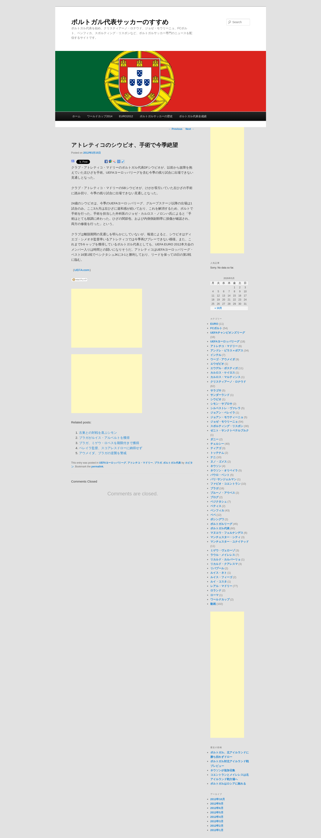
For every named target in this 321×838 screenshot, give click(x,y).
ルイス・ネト (218, 572)
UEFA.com (82, 270)
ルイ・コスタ (218, 581)
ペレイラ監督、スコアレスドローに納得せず (110, 448)
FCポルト (216, 328)
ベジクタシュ (218, 501)
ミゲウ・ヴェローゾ (222, 550)
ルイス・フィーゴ (221, 577)
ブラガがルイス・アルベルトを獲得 (104, 437)
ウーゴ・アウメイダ (222, 359)
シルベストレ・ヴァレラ (225, 408)
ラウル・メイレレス (222, 554)
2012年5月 (216, 812)
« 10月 (218, 308)
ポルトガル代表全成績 (193, 116)
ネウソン (215, 466)
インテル (215, 354)
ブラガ (158, 462)
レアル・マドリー (221, 586)
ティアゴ (215, 448)
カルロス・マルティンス (225, 377)
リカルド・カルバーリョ (225, 559)
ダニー (214, 439)
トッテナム (217, 452)
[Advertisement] (106, 318)
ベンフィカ (217, 510)
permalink (97, 466)
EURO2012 (126, 116)
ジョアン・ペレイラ (222, 412)
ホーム (76, 116)
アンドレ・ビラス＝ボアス (226, 350)
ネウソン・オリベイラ (224, 470)
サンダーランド (220, 394)
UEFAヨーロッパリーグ (112, 462)
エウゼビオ (217, 363)
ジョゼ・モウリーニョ (224, 421)
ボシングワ (217, 519)
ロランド (215, 590)
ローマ (214, 595)
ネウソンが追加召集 (222, 770)
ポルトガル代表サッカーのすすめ (120, 22)
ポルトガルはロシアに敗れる (228, 783)
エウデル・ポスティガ (224, 368)
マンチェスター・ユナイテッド (229, 541)
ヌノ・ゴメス (218, 461)
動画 (213, 603)
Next (189, 129)
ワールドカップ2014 (99, 116)
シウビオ (215, 399)
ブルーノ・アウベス (222, 492)
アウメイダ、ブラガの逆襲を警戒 (102, 453)
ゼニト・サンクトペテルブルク (229, 430)
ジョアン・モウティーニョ (226, 417)
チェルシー (217, 443)
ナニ (213, 457)
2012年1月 (216, 830)
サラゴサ (215, 390)
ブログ (214, 497)
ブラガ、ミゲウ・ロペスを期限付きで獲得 (109, 443)
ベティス (215, 506)
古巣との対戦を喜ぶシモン (98, 432)
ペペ (213, 514)
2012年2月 (216, 825)
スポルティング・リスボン (226, 426)
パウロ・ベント (220, 474)
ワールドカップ (220, 599)
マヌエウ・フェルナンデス (226, 532)
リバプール (217, 568)
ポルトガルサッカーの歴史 (156, 116)
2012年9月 (216, 803)
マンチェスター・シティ (225, 537)
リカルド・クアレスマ (224, 563)
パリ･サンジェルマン (223, 479)
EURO (214, 323)
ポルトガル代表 (172, 462)
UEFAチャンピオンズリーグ (227, 332)
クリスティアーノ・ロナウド (228, 381)
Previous (175, 129)
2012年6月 (216, 808)
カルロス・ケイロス (222, 372)
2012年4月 (216, 816)
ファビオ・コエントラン (225, 483)
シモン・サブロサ (221, 403)
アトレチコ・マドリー (140, 462)
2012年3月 (216, 821)
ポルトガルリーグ (221, 523)
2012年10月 (217, 799)
